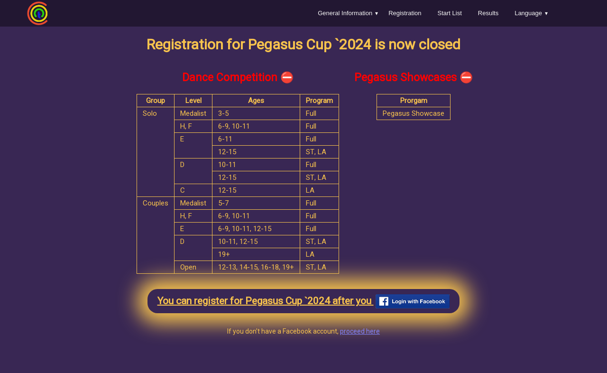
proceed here (360, 331)
